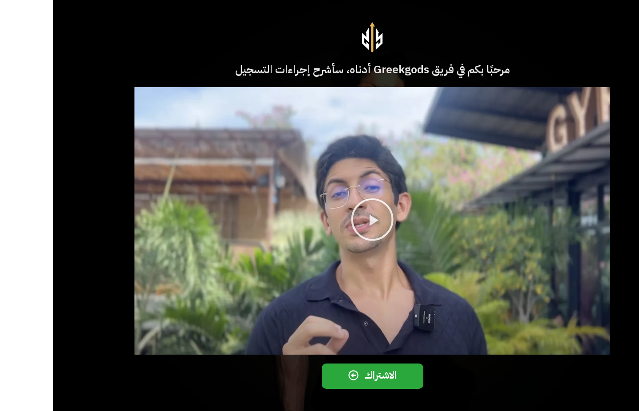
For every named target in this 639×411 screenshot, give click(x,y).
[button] (319, 221)
